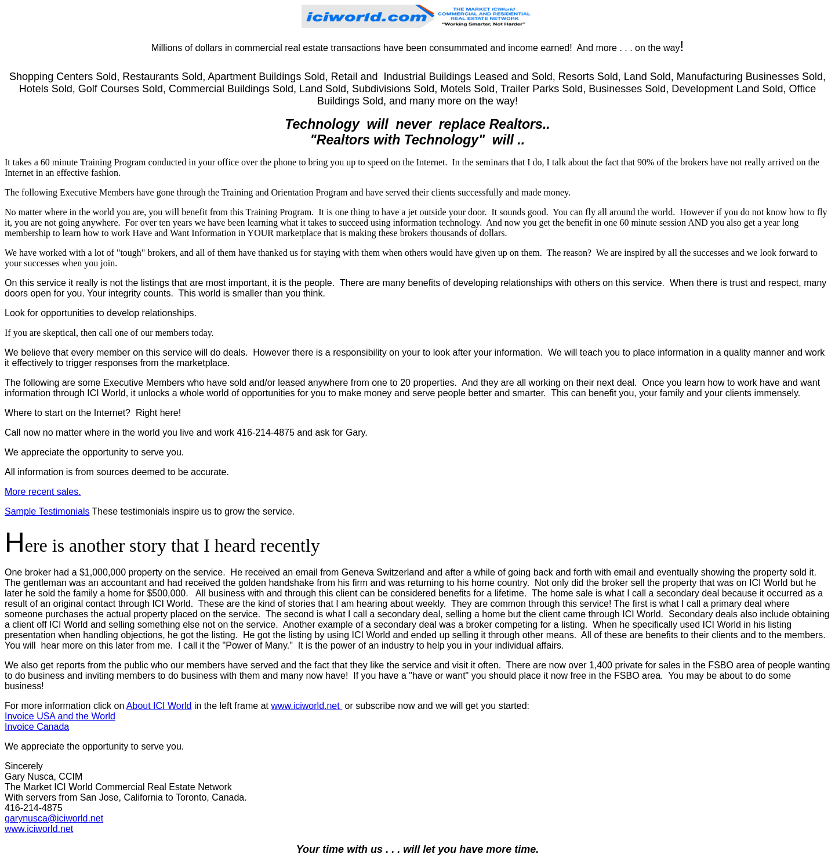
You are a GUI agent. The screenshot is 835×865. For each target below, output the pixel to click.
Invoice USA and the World (60, 716)
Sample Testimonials (47, 511)
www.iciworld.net (306, 706)
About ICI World (159, 706)
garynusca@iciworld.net (54, 818)
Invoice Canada (37, 727)
